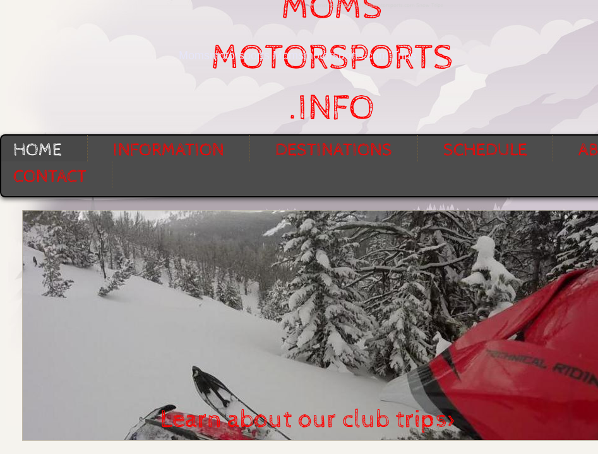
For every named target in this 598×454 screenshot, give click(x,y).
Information (168, 150)
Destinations (333, 150)
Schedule (485, 150)
